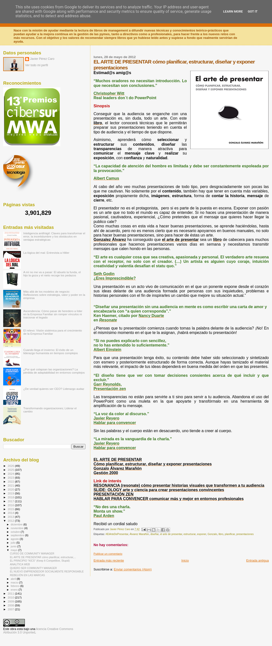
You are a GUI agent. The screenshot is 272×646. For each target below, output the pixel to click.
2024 (11, 473)
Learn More (233, 11)
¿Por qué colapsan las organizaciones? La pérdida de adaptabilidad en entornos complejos (54, 371)
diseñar (154, 534)
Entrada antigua (257, 560)
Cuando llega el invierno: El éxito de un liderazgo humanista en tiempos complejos (50, 351)
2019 (11, 493)
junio (14, 546)
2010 (11, 597)
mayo (14, 550)
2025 (11, 469)
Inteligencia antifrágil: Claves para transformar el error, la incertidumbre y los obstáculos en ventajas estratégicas (54, 236)
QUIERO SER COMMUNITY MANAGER (33, 568)
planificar (230, 534)
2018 (11, 497)
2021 (11, 485)
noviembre (17, 528)
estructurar (190, 534)
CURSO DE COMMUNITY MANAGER (32, 553)
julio (13, 542)
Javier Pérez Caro (42, 59)
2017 (11, 501)
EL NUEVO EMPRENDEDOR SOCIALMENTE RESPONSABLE (47, 571)
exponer (201, 534)
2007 (11, 609)
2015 (11, 509)
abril (14, 578)
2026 (11, 465)
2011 (11, 593)
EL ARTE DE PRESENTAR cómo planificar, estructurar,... (43, 557)
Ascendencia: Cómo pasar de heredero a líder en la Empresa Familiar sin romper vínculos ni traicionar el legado (52, 314)
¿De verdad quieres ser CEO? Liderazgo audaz (53, 388)
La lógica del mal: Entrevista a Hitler (46, 252)
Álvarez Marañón (139, 534)
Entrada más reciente (109, 560)
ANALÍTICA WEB (20, 564)
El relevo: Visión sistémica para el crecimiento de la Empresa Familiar (52, 332)
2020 (11, 489)
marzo (15, 582)
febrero (15, 585)
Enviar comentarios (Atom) (133, 569)
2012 (11, 520)
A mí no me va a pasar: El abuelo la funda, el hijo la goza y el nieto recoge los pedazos (52, 273)
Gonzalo (212, 534)
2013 (11, 516)
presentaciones (245, 534)
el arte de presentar (171, 534)
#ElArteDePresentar (117, 534)
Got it (252, 11)
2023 (11, 477)
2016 (11, 505)
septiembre (18, 535)
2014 (11, 512)
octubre (16, 531)
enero (15, 589)
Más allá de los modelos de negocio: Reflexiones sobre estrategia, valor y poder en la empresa (54, 294)
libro (221, 534)
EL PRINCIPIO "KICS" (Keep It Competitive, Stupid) (40, 560)
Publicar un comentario (108, 553)
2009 (11, 601)
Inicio (185, 560)
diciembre (17, 524)
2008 (11, 605)
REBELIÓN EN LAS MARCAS (27, 575)
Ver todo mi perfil (36, 65)
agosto (15, 538)
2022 (11, 481)
